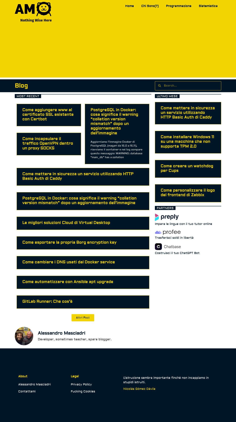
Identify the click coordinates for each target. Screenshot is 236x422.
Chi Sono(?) (150, 6)
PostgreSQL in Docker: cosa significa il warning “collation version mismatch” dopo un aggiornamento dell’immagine (114, 121)
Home (129, 6)
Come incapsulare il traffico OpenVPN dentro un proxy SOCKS (47, 143)
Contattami (27, 391)
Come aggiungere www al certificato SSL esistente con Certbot (48, 114)
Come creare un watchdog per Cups (187, 168)
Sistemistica (208, 6)
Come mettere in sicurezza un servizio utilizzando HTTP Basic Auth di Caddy (77, 176)
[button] (83, 317)
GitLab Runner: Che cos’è (47, 301)
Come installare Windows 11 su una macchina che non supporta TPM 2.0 (187, 142)
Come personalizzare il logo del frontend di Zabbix (188, 192)
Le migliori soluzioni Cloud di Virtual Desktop (66, 222)
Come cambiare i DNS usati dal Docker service (68, 262)
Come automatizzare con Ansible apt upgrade (67, 281)
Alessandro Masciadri (34, 384)
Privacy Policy (81, 384)
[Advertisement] (118, 51)
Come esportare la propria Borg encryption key (69, 242)
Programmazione (178, 6)
